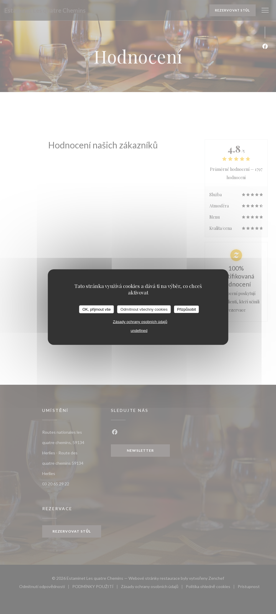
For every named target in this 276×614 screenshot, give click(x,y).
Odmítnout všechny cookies (144, 309)
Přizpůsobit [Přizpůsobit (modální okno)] (186, 309)
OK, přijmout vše (96, 309)
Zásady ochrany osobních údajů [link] (140, 322)
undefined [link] (139, 330)
